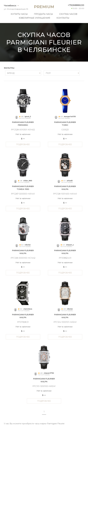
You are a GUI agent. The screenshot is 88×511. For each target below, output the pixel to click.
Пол (48, 73)
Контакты (63, 18)
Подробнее (23, 144)
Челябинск (10, 5)
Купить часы (19, 14)
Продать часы (43, 14)
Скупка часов (68, 14)
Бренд (10, 73)
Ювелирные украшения (34, 18)
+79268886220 (76, 5)
